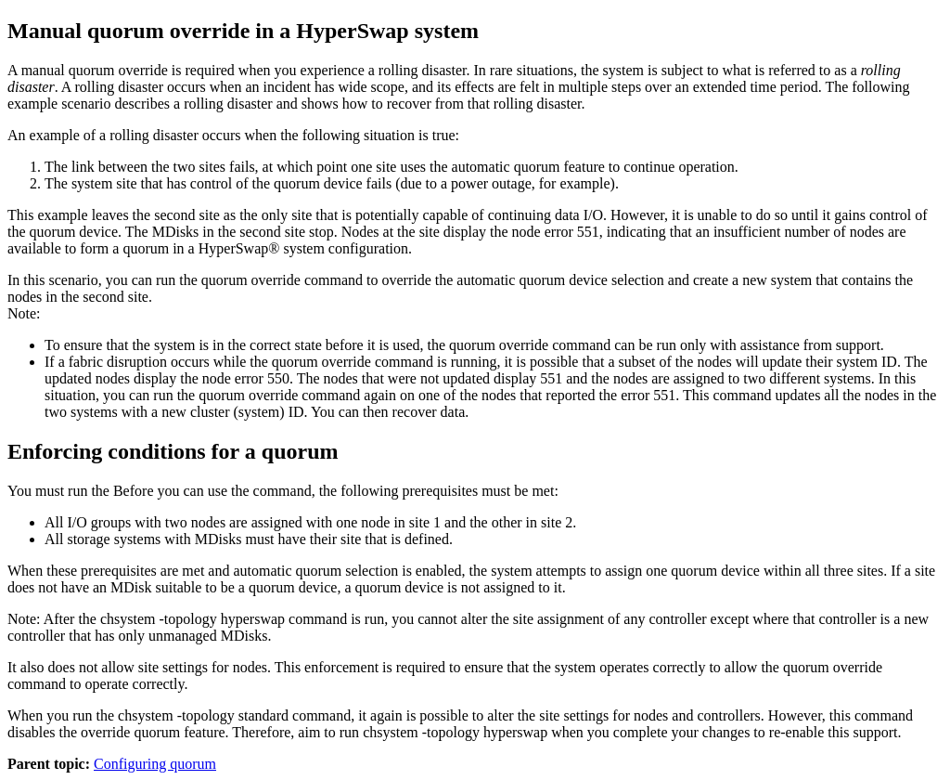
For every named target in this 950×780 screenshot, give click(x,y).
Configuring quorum (155, 764)
